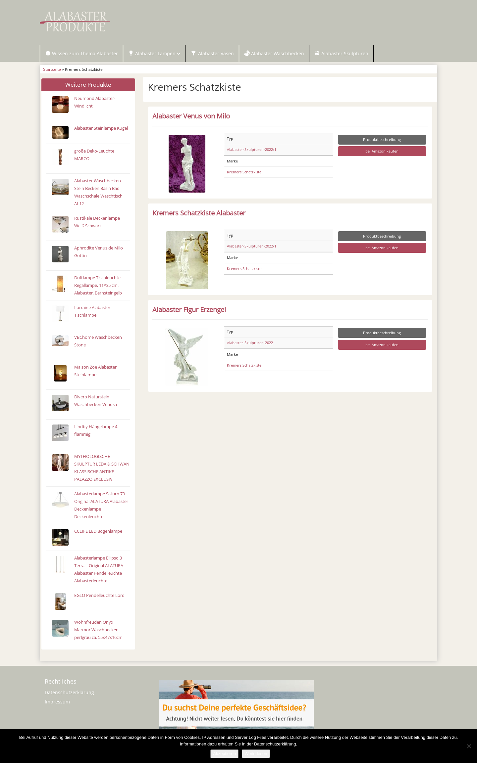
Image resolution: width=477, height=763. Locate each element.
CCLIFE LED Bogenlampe (98, 532)
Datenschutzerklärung (69, 693)
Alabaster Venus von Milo (191, 116)
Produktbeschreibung (382, 140)
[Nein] (468, 746)
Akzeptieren (224, 753)
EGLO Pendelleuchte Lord (99, 596)
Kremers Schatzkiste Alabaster (198, 213)
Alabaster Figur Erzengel (189, 310)
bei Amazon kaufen (381, 152)
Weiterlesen (255, 753)
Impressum (57, 702)
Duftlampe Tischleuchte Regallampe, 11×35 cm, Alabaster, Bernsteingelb (98, 286)
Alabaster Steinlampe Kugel (101, 129)
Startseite (52, 70)
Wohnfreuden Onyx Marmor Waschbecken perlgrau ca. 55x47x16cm (98, 630)
